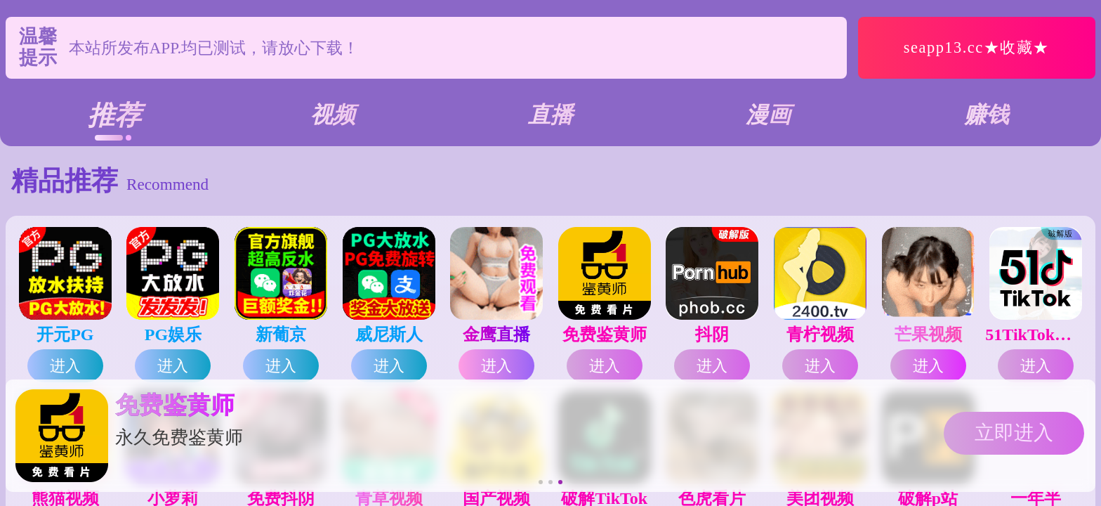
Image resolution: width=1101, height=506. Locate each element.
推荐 (114, 115)
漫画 (768, 114)
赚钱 (986, 114)
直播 (550, 114)
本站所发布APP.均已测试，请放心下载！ (214, 48)
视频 (332, 114)
